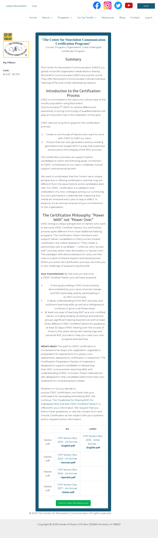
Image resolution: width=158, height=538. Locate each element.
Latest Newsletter (15, 5)
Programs (68, 17)
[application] (55, 17)
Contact (136, 17)
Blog (124, 17)
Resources (110, 17)
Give (33, 5)
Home (38, 17)
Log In (149, 17)
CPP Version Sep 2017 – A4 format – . (67, 488)
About (51, 17)
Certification (57, 415)
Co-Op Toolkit (89, 17)
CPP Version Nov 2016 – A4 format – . (67, 442)
